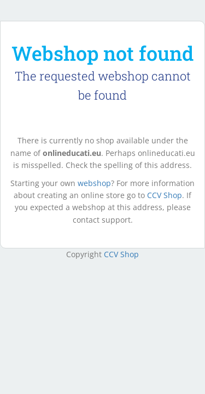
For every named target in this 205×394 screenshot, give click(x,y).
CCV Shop (164, 195)
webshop (94, 183)
